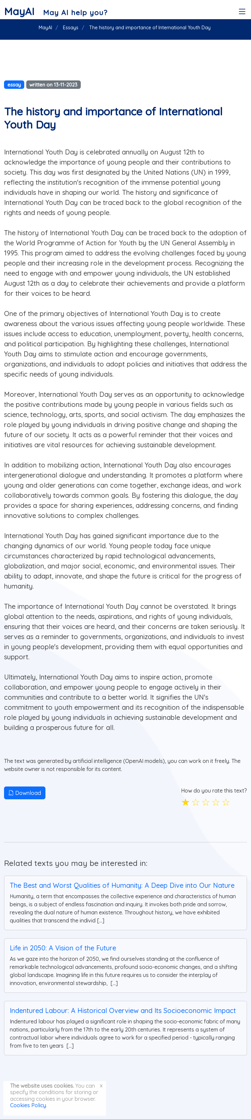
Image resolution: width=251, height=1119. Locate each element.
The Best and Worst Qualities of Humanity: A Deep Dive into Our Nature (122, 885)
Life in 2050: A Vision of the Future (63, 948)
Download (24, 793)
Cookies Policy (28, 1105)
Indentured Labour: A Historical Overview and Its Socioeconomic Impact (123, 1010)
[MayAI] (55, 11)
